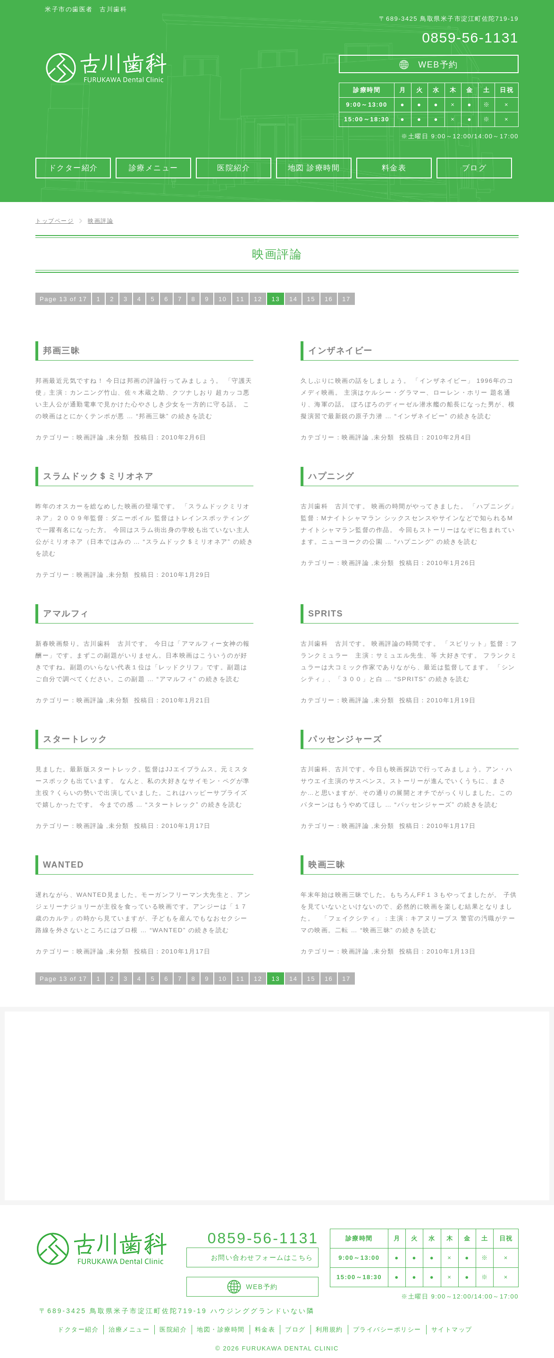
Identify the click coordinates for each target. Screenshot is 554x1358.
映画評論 (90, 437)
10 (222, 299)
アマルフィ (66, 613)
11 (240, 299)
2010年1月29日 (186, 574)
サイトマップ (451, 1329)
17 (346, 299)
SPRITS (325, 613)
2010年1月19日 (451, 700)
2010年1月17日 (186, 825)
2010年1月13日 (451, 951)
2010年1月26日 (451, 562)
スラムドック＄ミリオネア (98, 476)
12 (258, 299)
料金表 (265, 1329)
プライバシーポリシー (387, 1329)
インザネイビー (340, 350)
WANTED (63, 864)
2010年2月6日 (184, 437)
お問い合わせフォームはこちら (262, 1257)
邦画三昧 (61, 350)
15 (311, 299)
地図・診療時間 (221, 1329)
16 (329, 299)
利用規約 (329, 1329)
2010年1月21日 (186, 700)
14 (293, 299)
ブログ (295, 1329)
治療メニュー (129, 1329)
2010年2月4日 (449, 437)
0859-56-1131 (470, 37)
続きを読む (174, 416)
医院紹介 (173, 1329)
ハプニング (331, 476)
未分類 (119, 437)
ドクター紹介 (78, 1329)
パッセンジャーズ (345, 739)
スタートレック (75, 739)
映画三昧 (326, 864)
